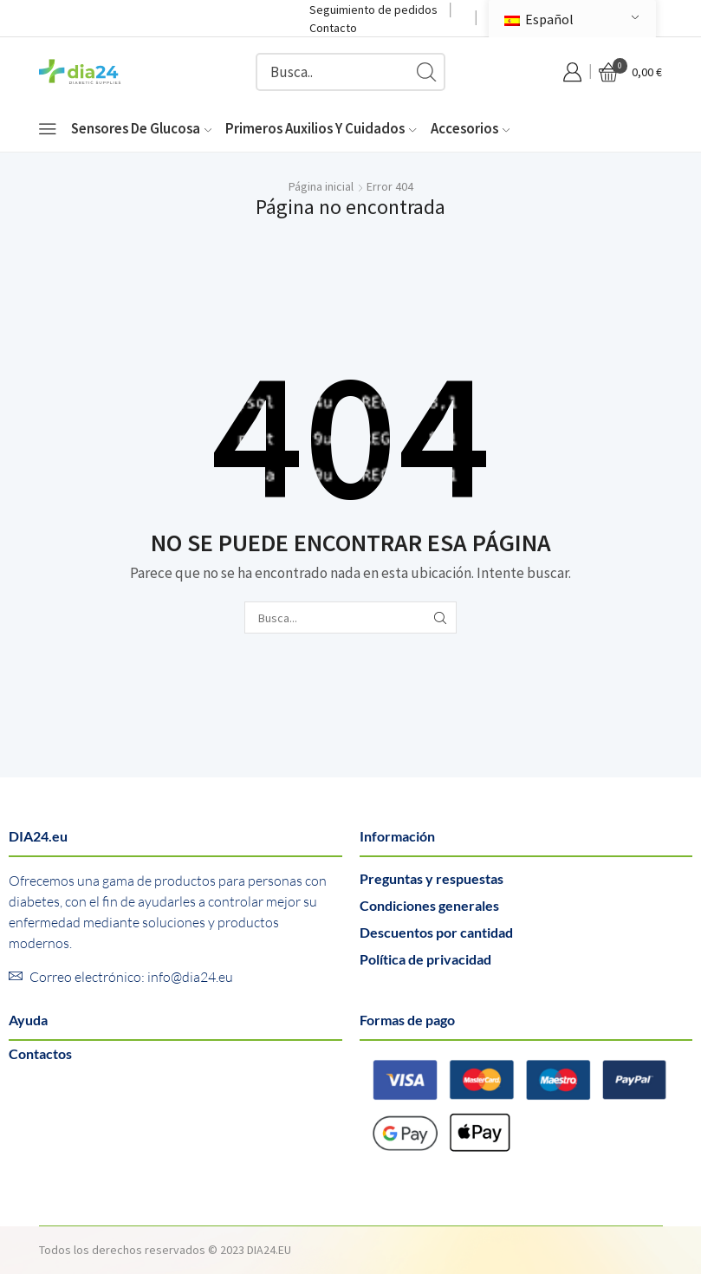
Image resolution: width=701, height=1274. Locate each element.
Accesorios (470, 128)
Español (539, 19)
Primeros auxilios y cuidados (320, 128)
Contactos (40, 1053)
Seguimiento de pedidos (373, 9)
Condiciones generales (429, 905)
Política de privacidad (425, 959)
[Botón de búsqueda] (426, 72)
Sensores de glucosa (141, 128)
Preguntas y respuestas (431, 878)
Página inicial (321, 186)
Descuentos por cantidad (436, 932)
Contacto (333, 28)
